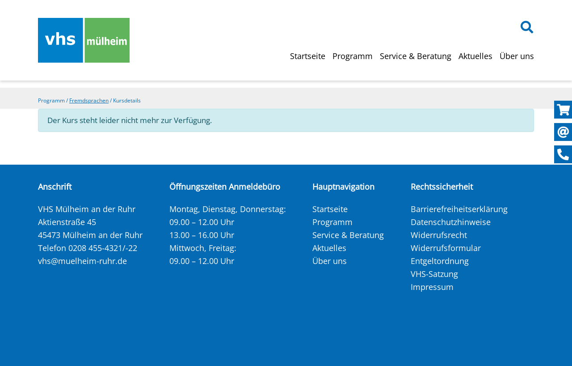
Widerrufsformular (446, 248)
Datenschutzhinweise (451, 222)
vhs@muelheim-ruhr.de (82, 260)
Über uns (517, 56)
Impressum (432, 286)
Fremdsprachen (89, 100)
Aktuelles (475, 56)
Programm (352, 56)
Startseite (307, 56)
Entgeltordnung (440, 260)
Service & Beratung (415, 56)
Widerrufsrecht (439, 235)
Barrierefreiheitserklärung (459, 209)
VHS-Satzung (434, 273)
